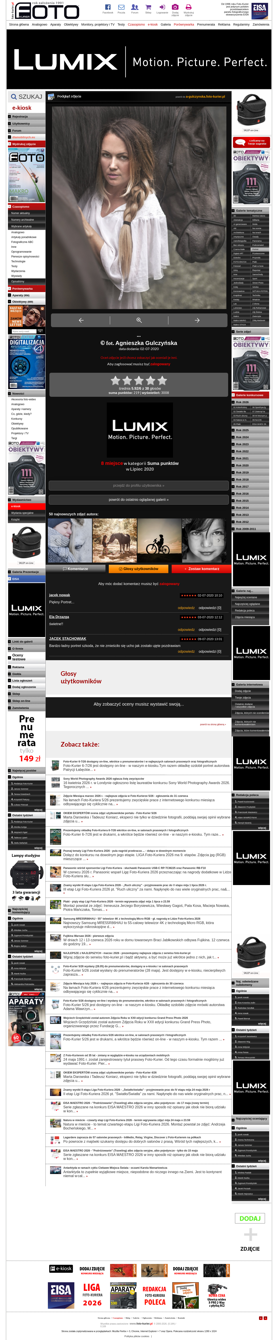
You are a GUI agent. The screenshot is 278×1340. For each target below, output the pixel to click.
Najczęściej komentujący (21, 910)
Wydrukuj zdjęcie (24, 144)
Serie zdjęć (243, 331)
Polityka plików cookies (136, 1336)
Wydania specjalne (22, 512)
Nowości (18, 393)
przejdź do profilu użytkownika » (138, 485)
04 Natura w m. (240, 420)
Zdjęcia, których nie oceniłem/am (252, 713)
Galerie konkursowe (249, 395)
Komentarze (75, 569)
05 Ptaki (237, 424)
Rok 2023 (242, 444)
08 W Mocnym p (259, 416)
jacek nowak (18, 924)
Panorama (257, 241)
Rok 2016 (242, 493)
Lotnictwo (237, 308)
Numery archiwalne (22, 219)
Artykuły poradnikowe (23, 237)
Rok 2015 (242, 500)
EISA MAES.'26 (259, 424)
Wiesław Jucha (19, 930)
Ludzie (236, 312)
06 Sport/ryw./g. (259, 407)
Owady (255, 237)
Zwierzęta (256, 316)
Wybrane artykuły (21, 226)
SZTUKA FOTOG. (260, 291)
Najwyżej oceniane (246, 597)
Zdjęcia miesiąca (245, 617)
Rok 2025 (242, 430)
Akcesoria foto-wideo (23, 399)
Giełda (16, 674)
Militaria (255, 220)
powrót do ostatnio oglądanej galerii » (139, 499)
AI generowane (240, 224)
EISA (15, 579)
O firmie (17, 648)
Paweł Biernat (242, 1018)
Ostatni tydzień (22, 815)
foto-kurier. (141, 1323)
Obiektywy (71, 24)
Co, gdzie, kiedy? (21, 414)
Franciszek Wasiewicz (246, 812)
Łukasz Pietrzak (19, 804)
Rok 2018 (242, 479)
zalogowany (160, 364)
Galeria (166, 24)
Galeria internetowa (249, 684)
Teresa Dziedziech (20, 794)
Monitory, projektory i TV (98, 24)
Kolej (235, 287)
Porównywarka (184, 24)
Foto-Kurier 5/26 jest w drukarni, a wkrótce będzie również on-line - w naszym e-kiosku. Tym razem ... (143, 1039)
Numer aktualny (20, 213)
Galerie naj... (244, 591)
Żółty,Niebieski (258, 320)
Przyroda (256, 258)
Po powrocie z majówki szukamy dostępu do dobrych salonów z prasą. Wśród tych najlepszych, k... (142, 1141)
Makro (236, 316)
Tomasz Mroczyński (245, 1057)
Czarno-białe (239, 249)
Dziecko (236, 258)
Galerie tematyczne (249, 210)
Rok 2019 (242, 472)
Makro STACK (239, 325)
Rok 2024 (242, 437)
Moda (254, 224)
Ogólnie (17, 777)
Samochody (257, 274)
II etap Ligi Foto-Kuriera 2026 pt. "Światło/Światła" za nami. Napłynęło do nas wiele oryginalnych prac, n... (147, 1094)
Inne (13, 246)
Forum (16, 130)
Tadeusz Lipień (19, 837)
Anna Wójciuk (18, 968)
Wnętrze (256, 299)
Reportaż (256, 270)
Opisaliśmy (17, 281)
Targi (14, 438)
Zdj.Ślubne (257, 312)
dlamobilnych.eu (23, 137)
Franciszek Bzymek (21, 978)
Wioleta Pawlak (243, 1172)
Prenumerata (206, 24)
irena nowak (241, 1013)
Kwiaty (236, 299)
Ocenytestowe (19, 657)
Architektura (238, 232)
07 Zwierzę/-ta (258, 411)
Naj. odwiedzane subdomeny (247, 983)
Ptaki (254, 262)
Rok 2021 (242, 458)
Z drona (255, 304)
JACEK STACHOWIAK (67, 639)
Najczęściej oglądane (247, 604)
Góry (235, 270)
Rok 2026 (242, 402)
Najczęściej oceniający (251, 1118)
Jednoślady (238, 283)
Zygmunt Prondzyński (22, 935)
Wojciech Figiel (19, 832)
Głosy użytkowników (138, 569)
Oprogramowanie (21, 251)
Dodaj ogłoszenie (24, 687)
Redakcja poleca (245, 610)
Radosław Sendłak (244, 1007)
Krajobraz (237, 295)
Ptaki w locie (257, 266)
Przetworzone (258, 253)
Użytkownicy (21, 123)
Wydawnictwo (21, 499)
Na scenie (256, 228)
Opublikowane (19, 428)
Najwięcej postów (24, 770)
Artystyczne (238, 237)
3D (234, 216)
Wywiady (16, 276)
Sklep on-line (21, 701)
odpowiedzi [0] (210, 608)
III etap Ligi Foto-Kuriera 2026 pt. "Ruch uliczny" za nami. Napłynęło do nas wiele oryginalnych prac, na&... (146, 891)
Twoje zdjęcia (243, 697)
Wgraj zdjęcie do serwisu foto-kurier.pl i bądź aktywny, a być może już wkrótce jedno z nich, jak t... (141, 957)
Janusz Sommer (19, 788)
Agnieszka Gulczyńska (146, 343)
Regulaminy (241, 24)
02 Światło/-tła (239, 411)
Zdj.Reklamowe (259, 308)
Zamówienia (261, 24)
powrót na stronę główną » (213, 724)
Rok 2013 (242, 514)
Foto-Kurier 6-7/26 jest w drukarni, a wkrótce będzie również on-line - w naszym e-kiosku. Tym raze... (143, 834)
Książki (15, 519)
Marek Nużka (18, 973)
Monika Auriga (19, 826)
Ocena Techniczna (244, 1139)
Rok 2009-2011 (246, 529)
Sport (254, 279)
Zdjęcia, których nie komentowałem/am (245, 723)
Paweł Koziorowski (244, 801)
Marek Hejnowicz (244, 1193)
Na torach (256, 232)
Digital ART (238, 253)
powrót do (200, 97)
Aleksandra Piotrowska (22, 984)
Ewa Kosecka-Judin (245, 1002)
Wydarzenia (18, 271)
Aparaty (55, 24)
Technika (256, 295)
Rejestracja (20, 116)
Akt (234, 228)
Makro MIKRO (239, 320)
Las (235, 304)
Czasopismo (136, 24)
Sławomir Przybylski (245, 806)
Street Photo (257, 283)
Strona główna (19, 24)
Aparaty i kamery (21, 409)
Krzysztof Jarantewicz (246, 1036)
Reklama (224, 24)
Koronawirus (238, 291)
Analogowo (39, 24)
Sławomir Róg (242, 1041)
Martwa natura (258, 216)
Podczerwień (258, 245)
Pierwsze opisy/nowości (25, 256)
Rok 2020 (242, 465)
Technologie (18, 261)
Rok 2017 (242, 486)
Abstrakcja (238, 220)
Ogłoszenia (147, 1318)
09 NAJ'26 (256, 420)
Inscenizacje (238, 279)
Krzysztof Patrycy (20, 799)
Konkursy (16, 418)
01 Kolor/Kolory (240, 407)
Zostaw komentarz (201, 569)
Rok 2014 (242, 507)
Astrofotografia (239, 241)
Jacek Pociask (242, 1188)
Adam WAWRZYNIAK (246, 817)
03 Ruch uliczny (240, 416)
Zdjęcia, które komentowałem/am (252, 730)
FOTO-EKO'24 (239, 262)
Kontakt (181, 1318)
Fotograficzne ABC (22, 242)
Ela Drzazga (59, 617)
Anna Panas (241, 1052)
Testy (121, 24)
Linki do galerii (22, 641)
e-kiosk (153, 24)
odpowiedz (186, 608)
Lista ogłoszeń (22, 680)
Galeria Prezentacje (25, 572)
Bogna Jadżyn (19, 945)
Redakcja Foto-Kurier (22, 783)
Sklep (16, 693)
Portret (255, 249)
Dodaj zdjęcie (243, 691)
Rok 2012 (242, 522)
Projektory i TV (19, 433)
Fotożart (237, 266)
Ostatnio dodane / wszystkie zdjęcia (245, 705)
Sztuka (255, 287)
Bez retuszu (238, 245)
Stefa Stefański (19, 842)
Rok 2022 (242, 451)
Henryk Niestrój (243, 822)
